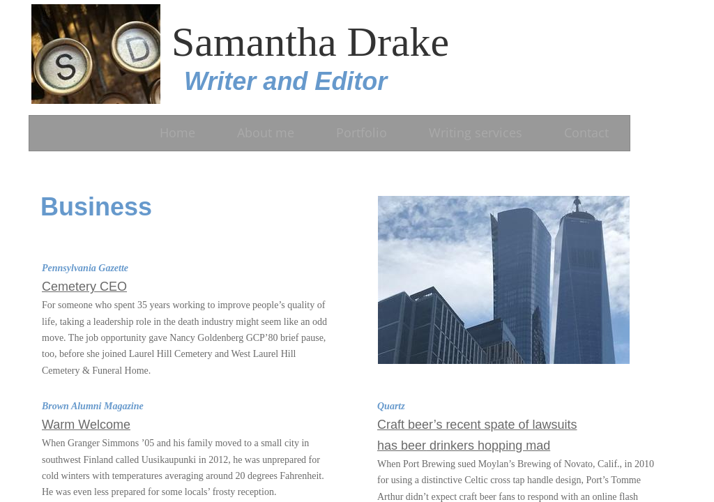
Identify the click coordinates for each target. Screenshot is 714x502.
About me (265, 132)
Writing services (475, 132)
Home (177, 132)
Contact (586, 132)
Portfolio (361, 132)
